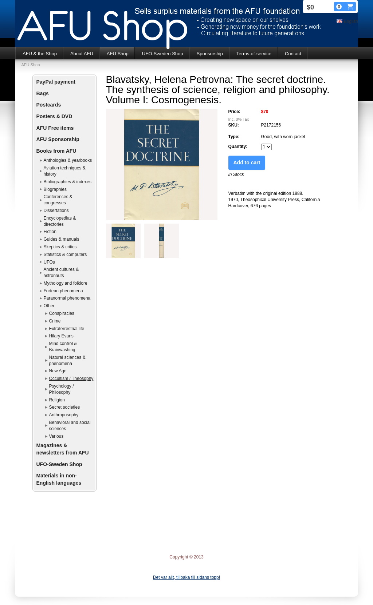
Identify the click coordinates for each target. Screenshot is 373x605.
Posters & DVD (54, 116)
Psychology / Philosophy (61, 389)
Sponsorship (210, 53)
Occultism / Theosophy (71, 378)
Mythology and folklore (65, 283)
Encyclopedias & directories (60, 221)
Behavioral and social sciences (70, 425)
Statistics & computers (65, 254)
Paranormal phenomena (67, 298)
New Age (58, 370)
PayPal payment (55, 82)
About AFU (81, 53)
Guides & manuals (61, 239)
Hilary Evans (61, 335)
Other (49, 305)
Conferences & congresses (58, 199)
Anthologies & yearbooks (68, 160)
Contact (293, 53)
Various (56, 436)
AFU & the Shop (40, 53)
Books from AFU (56, 151)
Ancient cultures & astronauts (61, 272)
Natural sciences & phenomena (67, 360)
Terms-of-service (253, 53)
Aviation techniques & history (65, 171)
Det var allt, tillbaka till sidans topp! (186, 577)
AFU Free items (55, 128)
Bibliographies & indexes (67, 181)
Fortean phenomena (63, 290)
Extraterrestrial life (67, 328)
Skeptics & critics (60, 246)
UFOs (49, 262)
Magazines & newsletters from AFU (62, 449)
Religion (57, 399)
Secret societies (64, 407)
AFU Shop (118, 53)
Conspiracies (61, 313)
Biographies (55, 189)
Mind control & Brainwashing (63, 346)
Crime (55, 321)
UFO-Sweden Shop (162, 53)
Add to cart (246, 162)
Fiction (50, 231)
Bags (42, 93)
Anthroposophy (64, 414)
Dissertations (56, 210)
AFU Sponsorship (57, 139)
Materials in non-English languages (59, 479)
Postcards (48, 105)
